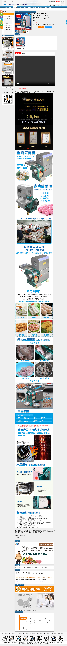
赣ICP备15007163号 (36, 643)
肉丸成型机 (57, 5)
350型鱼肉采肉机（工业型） (7, 48)
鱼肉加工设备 (26, 11)
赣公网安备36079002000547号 (45, 643)
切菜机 (54, 5)
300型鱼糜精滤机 (8, 87)
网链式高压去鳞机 (8, 74)
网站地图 (30, 643)
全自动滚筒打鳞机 (8, 61)
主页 (16, 11)
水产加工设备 (20, 11)
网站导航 (62, 1)
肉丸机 (48, 5)
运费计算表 (28, 569)
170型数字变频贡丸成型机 (23, 537)
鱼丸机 (51, 5)
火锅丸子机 (62, 5)
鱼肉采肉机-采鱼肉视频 (22, 88)
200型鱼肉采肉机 (22, 535)
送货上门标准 (23, 569)
